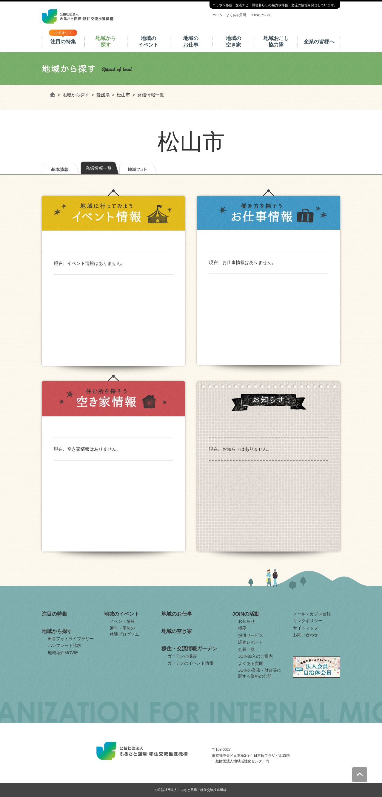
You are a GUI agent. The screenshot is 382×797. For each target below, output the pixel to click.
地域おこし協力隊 (276, 41)
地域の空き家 (233, 41)
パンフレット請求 (64, 645)
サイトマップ (305, 627)
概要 (242, 628)
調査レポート (250, 642)
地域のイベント (148, 41)
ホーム (217, 15)
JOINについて (261, 15)
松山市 (123, 94)
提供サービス (250, 635)
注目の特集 (63, 41)
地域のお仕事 (190, 41)
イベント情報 (122, 621)
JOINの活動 (245, 614)
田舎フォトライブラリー (71, 638)
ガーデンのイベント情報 (190, 663)
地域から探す (106, 41)
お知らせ (246, 621)
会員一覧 (246, 649)
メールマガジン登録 (312, 613)
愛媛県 (103, 94)
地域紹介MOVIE (63, 652)
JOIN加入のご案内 (255, 656)
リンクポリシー (307, 620)
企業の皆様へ (319, 41)
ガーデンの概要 (182, 656)
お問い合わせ (305, 634)
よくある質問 (236, 15)
